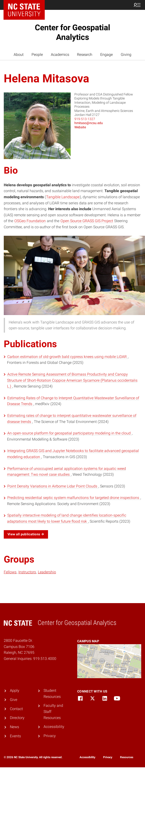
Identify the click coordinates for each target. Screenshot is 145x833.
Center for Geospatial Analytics (72, 32)
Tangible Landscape (63, 197)
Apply (14, 690)
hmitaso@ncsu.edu (88, 123)
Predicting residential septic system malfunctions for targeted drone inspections (73, 497)
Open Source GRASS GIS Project (86, 221)
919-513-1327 (84, 119)
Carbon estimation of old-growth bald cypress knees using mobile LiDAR (67, 356)
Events (15, 736)
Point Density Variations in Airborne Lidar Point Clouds (52, 486)
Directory (17, 717)
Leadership (47, 572)
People (37, 54)
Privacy (50, 736)
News (14, 727)
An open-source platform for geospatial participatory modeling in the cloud (69, 433)
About (19, 54)
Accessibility (54, 726)
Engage (106, 54)
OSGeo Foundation (30, 221)
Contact (16, 709)
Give (13, 699)
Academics (60, 54)
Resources (126, 757)
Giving (126, 54)
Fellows (10, 572)
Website (80, 127)
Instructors (27, 572)
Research (84, 54)
